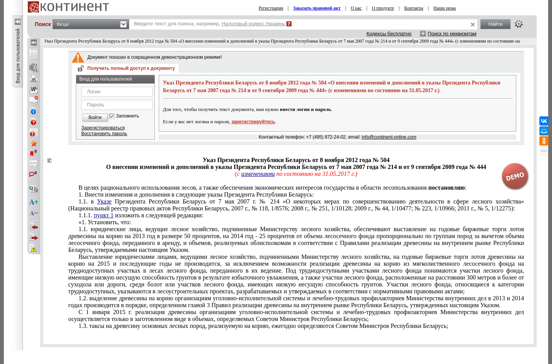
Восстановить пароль (104, 133)
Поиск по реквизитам (452, 33)
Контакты (414, 8)
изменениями (258, 173)
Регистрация (271, 8)
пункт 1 (104, 215)
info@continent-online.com (389, 137)
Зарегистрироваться (103, 128)
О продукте (383, 8)
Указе (104, 201)
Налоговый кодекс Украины (254, 23)
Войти (95, 117)
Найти (495, 24)
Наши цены (445, 8)
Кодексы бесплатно (389, 33)
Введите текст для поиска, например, (209, 23)
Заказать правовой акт (317, 8)
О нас (356, 8)
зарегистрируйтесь (253, 121)
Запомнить (127, 116)
